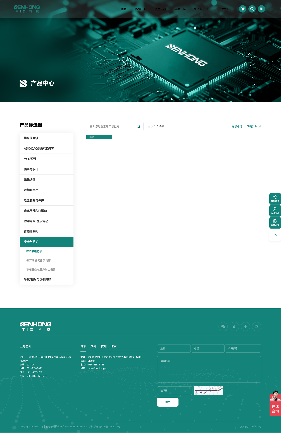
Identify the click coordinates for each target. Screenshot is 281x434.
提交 (167, 403)
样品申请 (237, 126)
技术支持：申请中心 (250, 428)
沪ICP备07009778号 (110, 428)
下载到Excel (254, 126)
